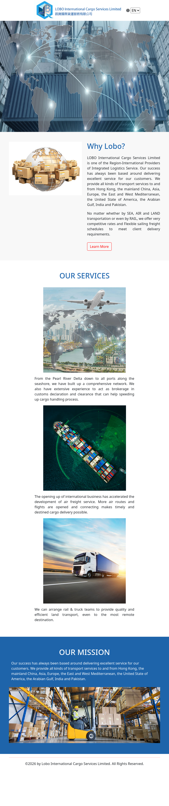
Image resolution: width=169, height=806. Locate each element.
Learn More (99, 246)
